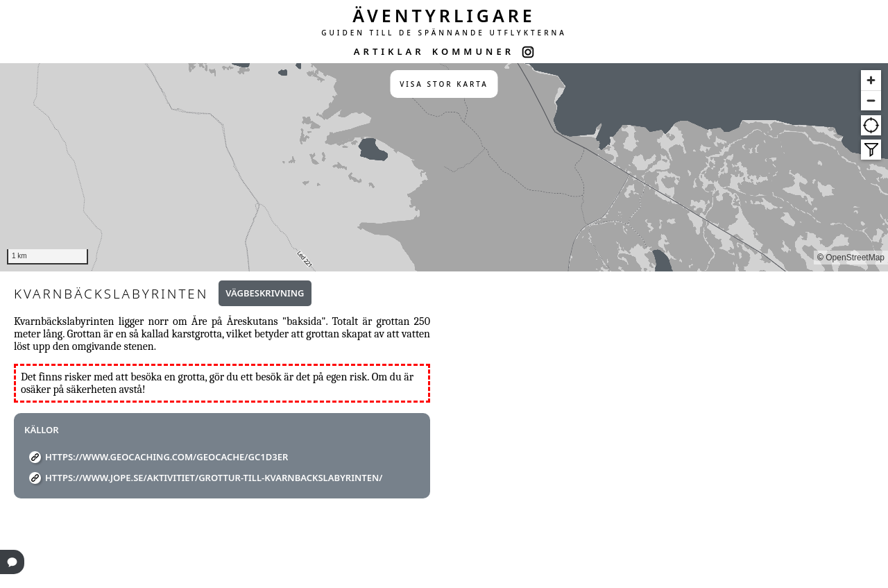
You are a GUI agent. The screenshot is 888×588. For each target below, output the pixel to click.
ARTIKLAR (389, 51)
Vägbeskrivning (264, 293)
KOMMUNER (473, 51)
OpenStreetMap (855, 257)
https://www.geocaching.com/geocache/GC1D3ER (166, 457)
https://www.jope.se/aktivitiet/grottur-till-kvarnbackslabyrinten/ (213, 477)
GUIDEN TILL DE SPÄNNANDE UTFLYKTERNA (444, 32)
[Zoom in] (871, 80)
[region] (444, 167)
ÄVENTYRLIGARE (444, 15)
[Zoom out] (871, 100)
